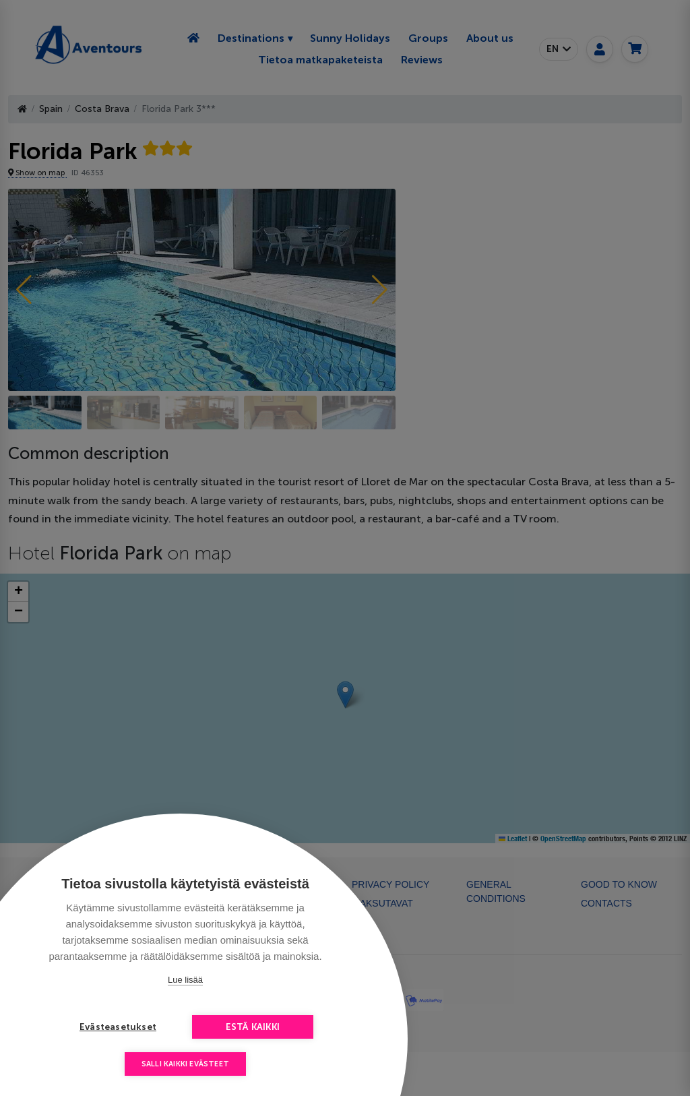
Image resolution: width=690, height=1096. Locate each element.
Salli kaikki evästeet (185, 1064)
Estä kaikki (253, 1027)
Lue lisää (185, 980)
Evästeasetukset (118, 1027)
